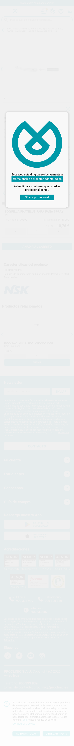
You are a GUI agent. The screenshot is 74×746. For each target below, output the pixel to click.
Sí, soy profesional (37, 197)
